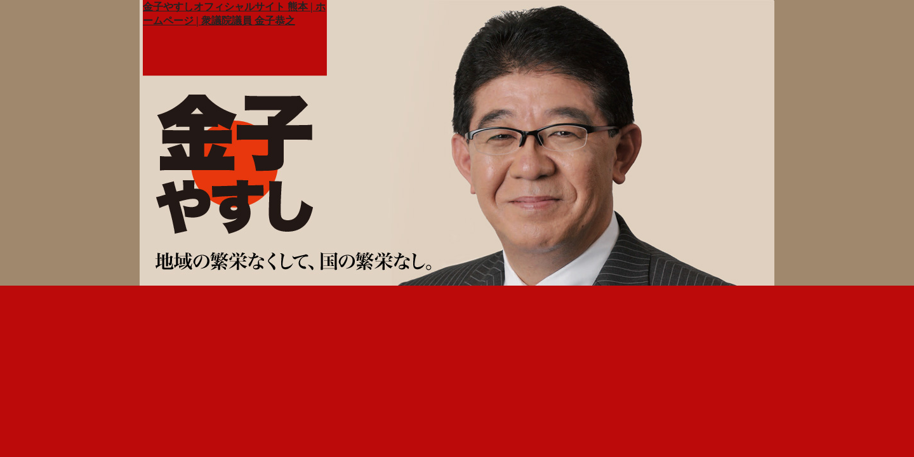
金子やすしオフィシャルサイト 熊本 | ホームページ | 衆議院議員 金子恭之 (234, 13)
